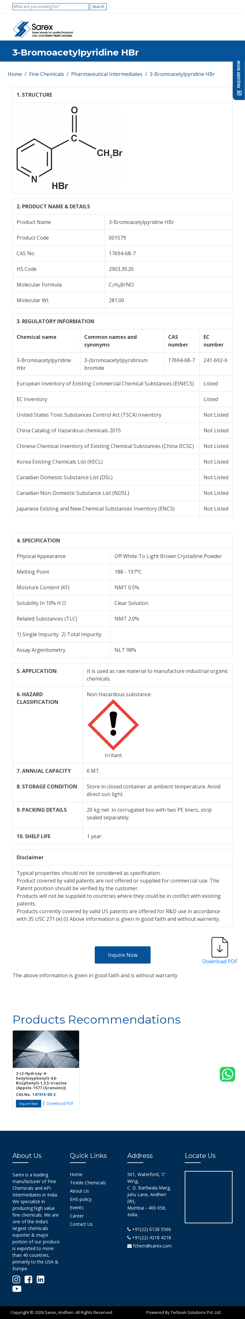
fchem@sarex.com (149, 1246)
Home (15, 74)
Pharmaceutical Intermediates (107, 74)
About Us (79, 1191)
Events (77, 1207)
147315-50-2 (44, 1094)
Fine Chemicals (46, 74)
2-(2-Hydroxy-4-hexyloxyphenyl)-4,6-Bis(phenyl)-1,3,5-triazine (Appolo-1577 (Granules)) (41, 1081)
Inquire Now (122, 954)
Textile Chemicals (88, 1183)
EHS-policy (81, 1199)
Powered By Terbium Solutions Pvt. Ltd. (183, 1312)
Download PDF (60, 1103)
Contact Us (81, 1224)
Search (98, 6)
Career (77, 1216)
